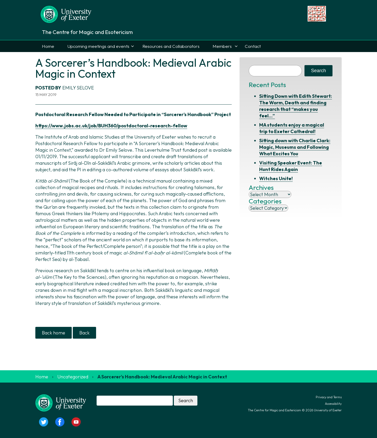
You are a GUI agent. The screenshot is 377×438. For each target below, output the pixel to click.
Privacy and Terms (329, 397)
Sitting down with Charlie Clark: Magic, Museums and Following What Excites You (294, 147)
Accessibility (333, 404)
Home (48, 46)
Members (222, 46)
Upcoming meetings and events (98, 46)
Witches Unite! (276, 178)
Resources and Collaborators (170, 46)
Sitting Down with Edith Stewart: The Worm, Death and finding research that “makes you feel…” (295, 106)
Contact (253, 46)
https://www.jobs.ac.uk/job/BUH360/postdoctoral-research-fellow (111, 126)
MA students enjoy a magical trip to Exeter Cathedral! (291, 128)
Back (84, 333)
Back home (53, 333)
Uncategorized (72, 377)
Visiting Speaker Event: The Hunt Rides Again (290, 166)
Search (318, 70)
